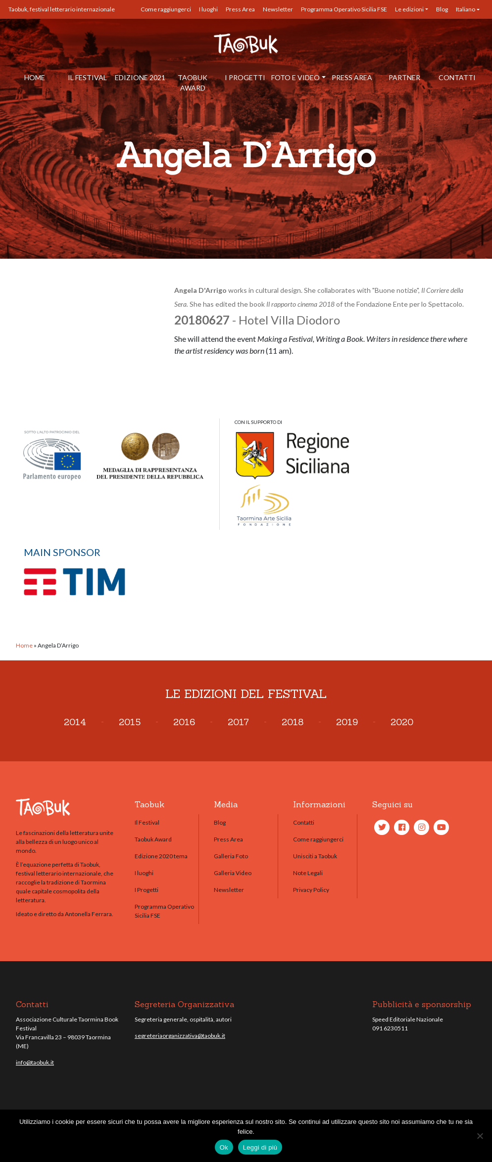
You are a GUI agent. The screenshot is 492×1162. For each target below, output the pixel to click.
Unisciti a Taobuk (315, 856)
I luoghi (208, 9)
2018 (292, 722)
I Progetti (245, 77)
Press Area (240, 9)
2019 (347, 722)
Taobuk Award (192, 82)
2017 (238, 722)
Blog (442, 9)
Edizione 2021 (140, 77)
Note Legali (308, 873)
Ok (224, 1147)
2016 (184, 722)
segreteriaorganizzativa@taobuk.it (180, 1035)
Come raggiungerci (166, 9)
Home (34, 77)
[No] (480, 1136)
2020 (402, 722)
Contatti (457, 77)
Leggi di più (260, 1147)
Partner (404, 77)
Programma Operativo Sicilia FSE (344, 9)
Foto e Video (295, 77)
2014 (75, 722)
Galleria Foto (231, 856)
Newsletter (278, 9)
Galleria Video (232, 873)
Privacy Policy (311, 889)
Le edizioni (409, 9)
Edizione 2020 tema (161, 856)
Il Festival (87, 77)
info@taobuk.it (35, 1062)
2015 (130, 722)
